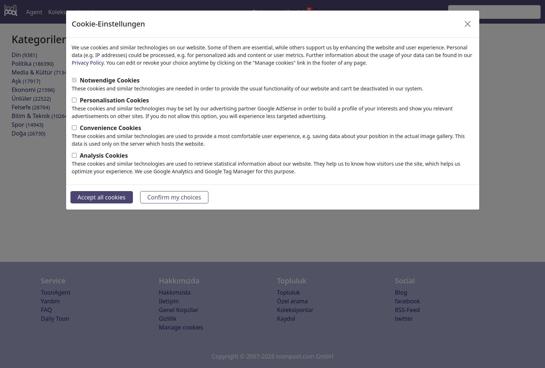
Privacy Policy (88, 62)
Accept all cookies (102, 197)
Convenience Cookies (110, 128)
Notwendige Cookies (110, 80)
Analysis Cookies (104, 155)
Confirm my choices (174, 197)
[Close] (467, 24)
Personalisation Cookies (114, 100)
